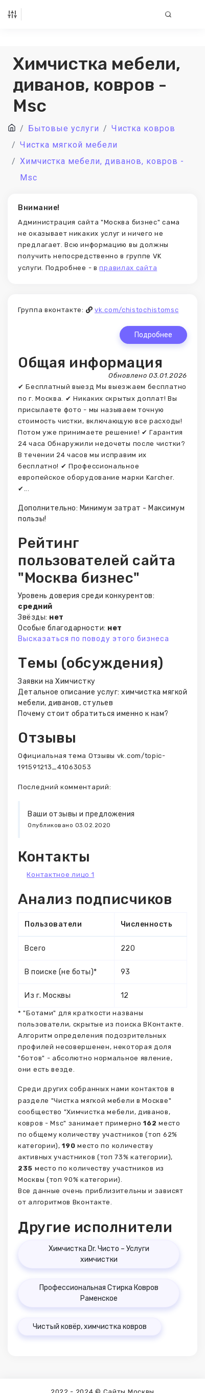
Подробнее (153, 335)
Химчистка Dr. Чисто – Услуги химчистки (99, 1254)
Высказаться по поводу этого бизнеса (93, 638)
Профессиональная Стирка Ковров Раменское (98, 1293)
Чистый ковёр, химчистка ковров (90, 1326)
